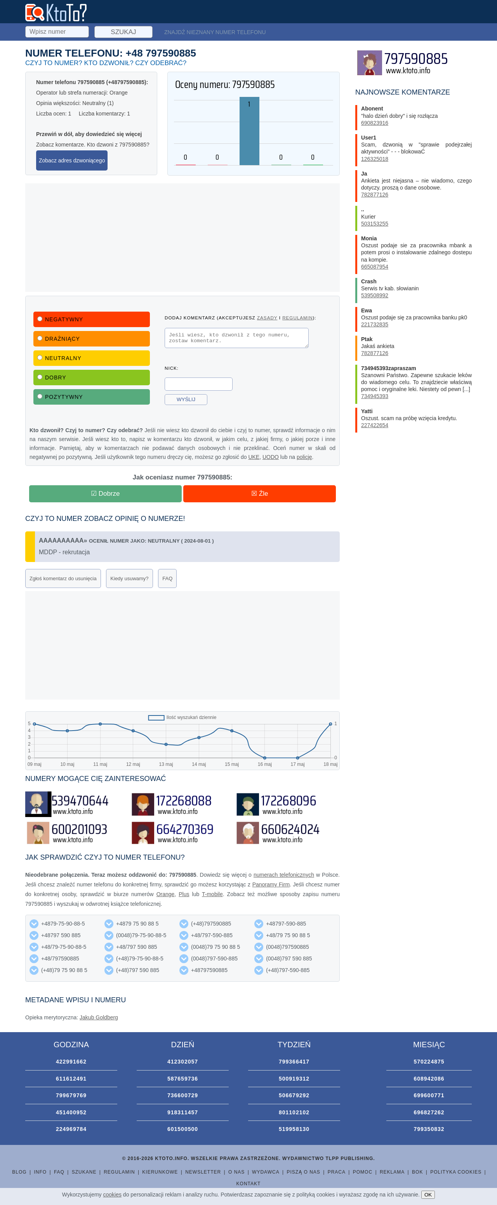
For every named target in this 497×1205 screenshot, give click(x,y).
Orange (165, 894)
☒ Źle (259, 493)
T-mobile (212, 894)
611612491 (71, 1079)
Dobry (51, 377)
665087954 (374, 267)
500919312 (294, 1079)
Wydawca (266, 1172)
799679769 (71, 1095)
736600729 (182, 1095)
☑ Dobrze (105, 493)
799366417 (294, 1061)
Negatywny (60, 319)
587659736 (182, 1079)
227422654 (374, 425)
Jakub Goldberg (99, 1017)
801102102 (294, 1112)
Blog (19, 1172)
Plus (184, 894)
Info (40, 1172)
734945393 (374, 396)
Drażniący (58, 339)
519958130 (294, 1129)
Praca (337, 1172)
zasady (267, 317)
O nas (236, 1172)
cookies (112, 1194)
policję (304, 457)
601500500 (182, 1129)
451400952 (71, 1112)
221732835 (374, 324)
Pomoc (362, 1172)
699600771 (429, 1095)
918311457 (182, 1112)
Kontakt (248, 1183)
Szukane (84, 1172)
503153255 (374, 224)
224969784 (71, 1129)
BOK (417, 1172)
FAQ (167, 578)
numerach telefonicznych (284, 875)
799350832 (429, 1129)
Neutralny (59, 358)
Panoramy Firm (271, 884)
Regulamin (119, 1172)
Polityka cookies (455, 1172)
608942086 (429, 1079)
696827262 (429, 1112)
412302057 (182, 1061)
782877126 (374, 194)
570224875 (429, 1061)
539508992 (374, 295)
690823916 (374, 123)
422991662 (71, 1061)
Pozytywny (60, 397)
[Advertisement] (182, 237)
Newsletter (203, 1172)
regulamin (297, 317)
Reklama (392, 1172)
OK (428, 1195)
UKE (253, 457)
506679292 (294, 1095)
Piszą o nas (303, 1172)
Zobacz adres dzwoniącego (72, 160)
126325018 (374, 159)
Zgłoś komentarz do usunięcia (63, 578)
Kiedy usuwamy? (129, 578)
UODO (270, 457)
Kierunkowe (160, 1172)
